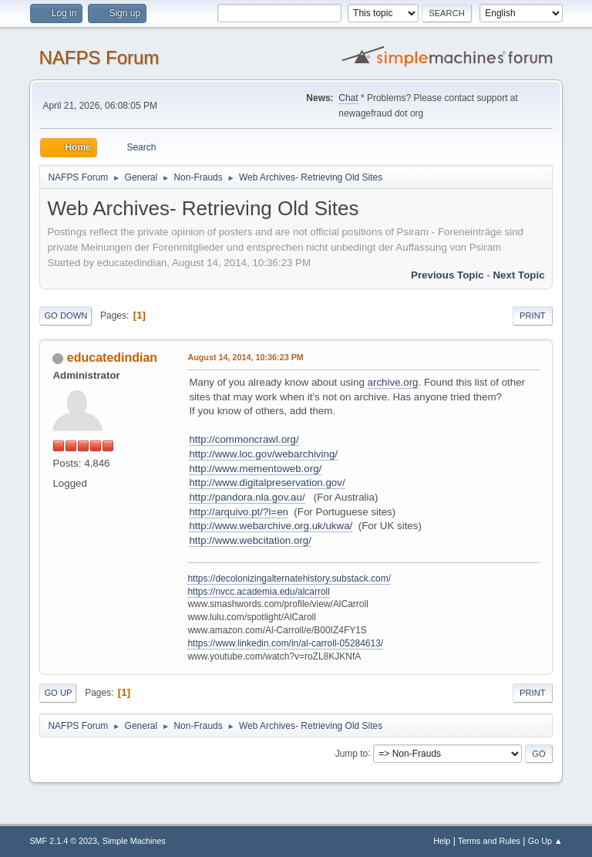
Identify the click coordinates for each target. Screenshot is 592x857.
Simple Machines (134, 840)
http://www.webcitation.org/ (250, 540)
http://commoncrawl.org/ (243, 439)
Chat (348, 98)
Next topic (518, 275)
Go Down (65, 315)
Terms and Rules (489, 840)
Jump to (351, 752)
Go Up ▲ (545, 840)
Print (533, 315)
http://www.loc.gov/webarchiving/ (263, 454)
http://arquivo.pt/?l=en (238, 512)
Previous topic (447, 275)
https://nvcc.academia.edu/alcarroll (258, 591)
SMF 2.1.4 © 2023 (63, 840)
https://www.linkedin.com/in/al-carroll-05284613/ (285, 643)
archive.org (393, 382)
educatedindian (112, 357)
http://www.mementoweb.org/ (255, 468)
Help (441, 840)
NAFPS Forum (99, 57)
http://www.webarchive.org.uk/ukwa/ (270, 525)
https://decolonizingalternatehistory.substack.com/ (289, 578)
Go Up (58, 692)
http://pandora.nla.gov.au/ (246, 497)
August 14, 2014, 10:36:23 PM (245, 357)
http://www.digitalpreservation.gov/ (267, 482)
